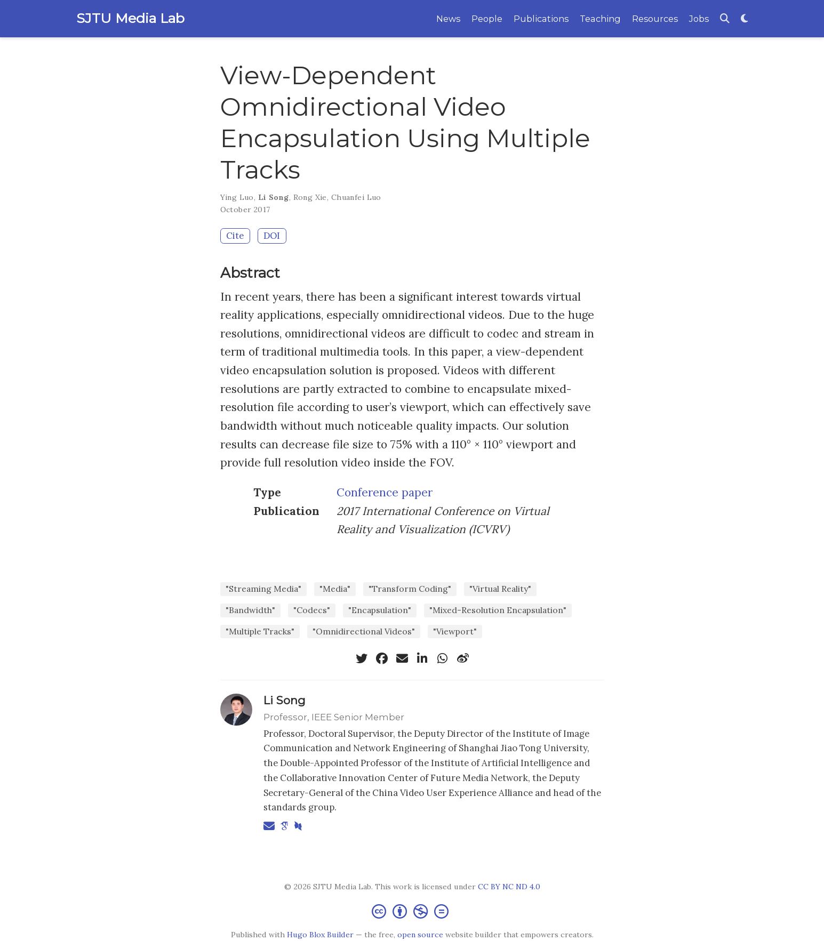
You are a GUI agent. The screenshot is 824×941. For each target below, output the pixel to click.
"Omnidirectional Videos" (364, 631)
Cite (235, 236)
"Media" (334, 588)
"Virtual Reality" (500, 588)
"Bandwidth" (250, 610)
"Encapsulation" (379, 610)
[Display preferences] (744, 19)
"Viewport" (455, 631)
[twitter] (362, 658)
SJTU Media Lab (130, 18)
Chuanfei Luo (356, 197)
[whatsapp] (443, 658)
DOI (271, 236)
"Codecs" (311, 610)
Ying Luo (237, 197)
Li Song (273, 197)
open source (420, 934)
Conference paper (385, 492)
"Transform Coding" (410, 588)
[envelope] (402, 658)
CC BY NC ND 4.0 (509, 886)
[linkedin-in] (422, 658)
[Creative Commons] (412, 911)
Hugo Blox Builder (320, 934)
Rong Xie (310, 197)
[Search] (725, 19)
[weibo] (463, 658)
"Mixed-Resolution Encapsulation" (497, 610)
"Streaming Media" (263, 588)
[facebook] (382, 658)
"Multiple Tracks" (260, 631)
